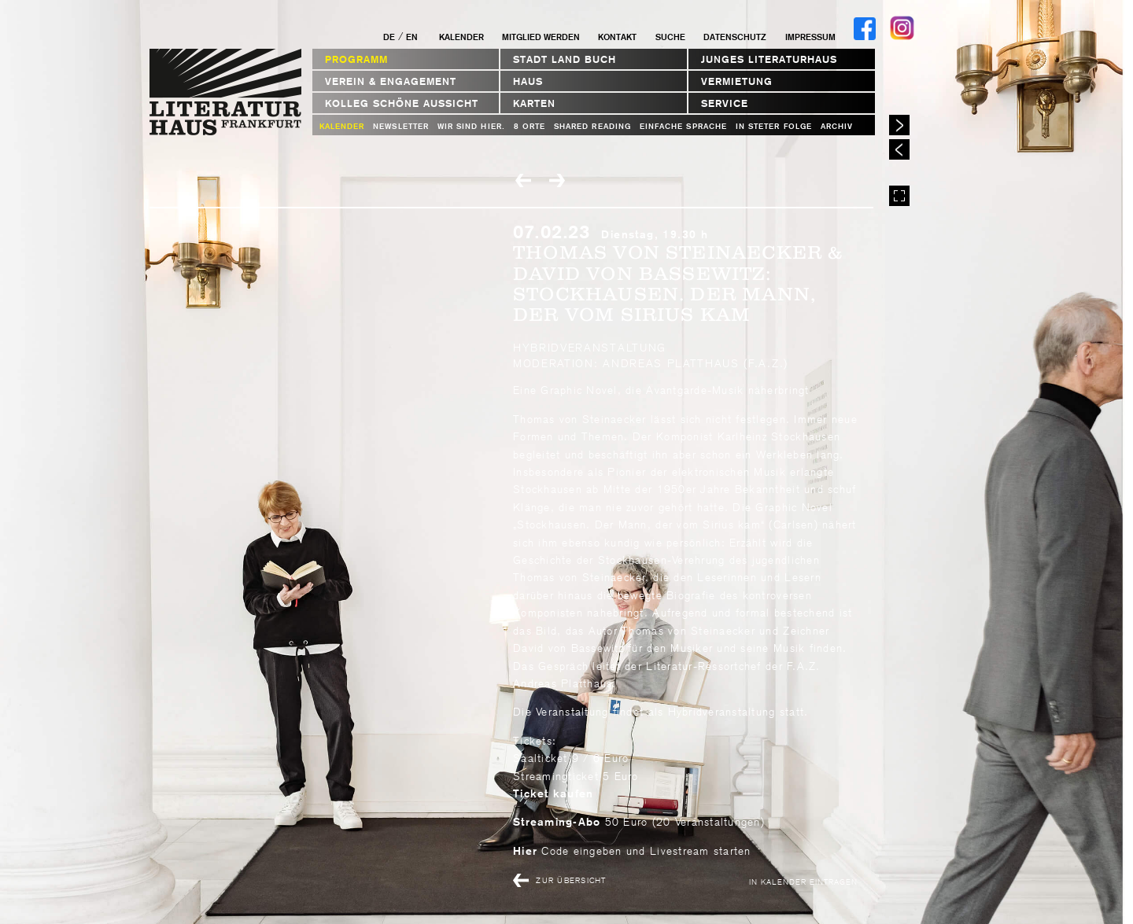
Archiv (837, 126)
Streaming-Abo (556, 821)
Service (724, 103)
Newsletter (401, 126)
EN (412, 37)
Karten (534, 103)
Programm (356, 59)
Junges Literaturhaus (769, 59)
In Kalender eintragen (803, 881)
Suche (670, 37)
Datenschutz (734, 37)
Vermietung (737, 81)
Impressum (810, 37)
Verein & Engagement (390, 81)
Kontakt (617, 37)
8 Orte (529, 126)
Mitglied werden (541, 37)
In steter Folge (774, 126)
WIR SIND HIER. (471, 126)
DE (389, 37)
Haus (528, 81)
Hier (525, 851)
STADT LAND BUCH (564, 59)
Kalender (461, 37)
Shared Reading (592, 126)
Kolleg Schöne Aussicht (401, 103)
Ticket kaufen (553, 793)
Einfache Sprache (683, 126)
